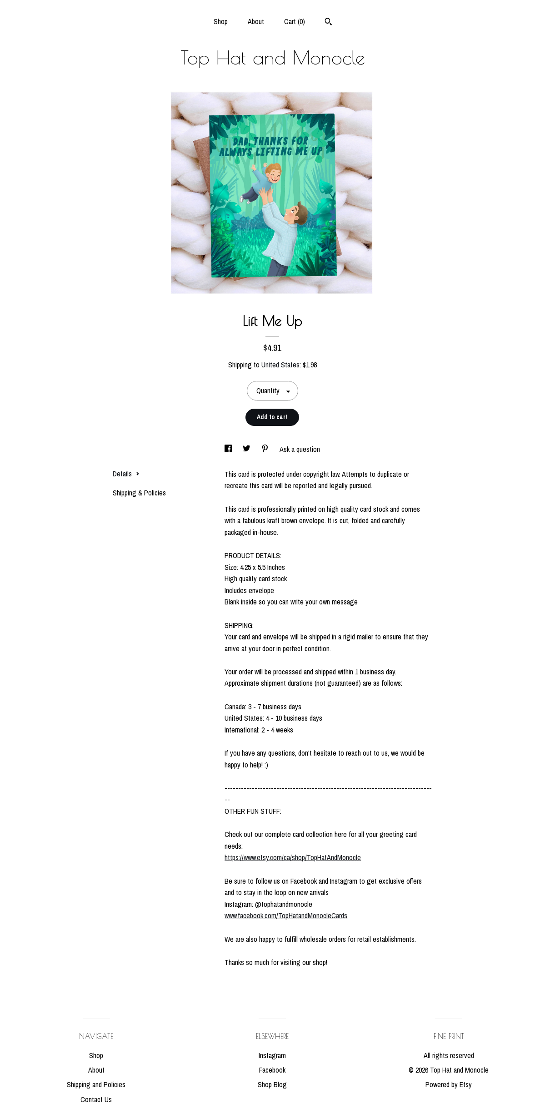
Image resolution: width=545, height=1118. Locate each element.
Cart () (294, 21)
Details (126, 474)
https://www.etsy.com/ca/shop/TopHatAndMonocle (293, 857)
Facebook (272, 1070)
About (256, 21)
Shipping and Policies (96, 1084)
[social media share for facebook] (229, 449)
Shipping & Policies (139, 493)
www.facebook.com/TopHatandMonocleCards (286, 915)
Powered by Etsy (448, 1084)
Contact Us (96, 1099)
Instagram (272, 1055)
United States (280, 365)
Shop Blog (272, 1084)
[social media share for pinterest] (265, 449)
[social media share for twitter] (247, 449)
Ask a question (300, 449)
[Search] (328, 23)
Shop (221, 21)
